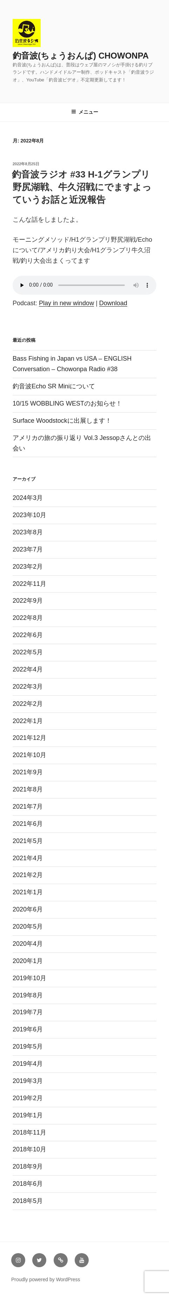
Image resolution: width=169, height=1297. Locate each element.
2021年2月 (28, 874)
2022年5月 (28, 652)
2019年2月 (28, 1098)
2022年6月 (28, 635)
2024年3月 (28, 497)
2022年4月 (28, 669)
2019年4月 (28, 1063)
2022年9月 (28, 600)
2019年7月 (28, 1012)
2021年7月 (28, 806)
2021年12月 (29, 737)
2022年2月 (28, 703)
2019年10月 (29, 978)
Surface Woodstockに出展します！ (62, 420)
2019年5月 (28, 1046)
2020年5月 (28, 926)
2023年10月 (29, 515)
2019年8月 (28, 995)
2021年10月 (29, 754)
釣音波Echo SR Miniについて (54, 386)
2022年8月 (28, 617)
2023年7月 (28, 549)
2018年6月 (28, 1183)
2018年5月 (28, 1200)
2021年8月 (28, 789)
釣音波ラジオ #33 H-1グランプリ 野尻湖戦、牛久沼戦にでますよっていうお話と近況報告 (81, 187)
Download (113, 303)
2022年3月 (28, 686)
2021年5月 (28, 840)
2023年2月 (28, 566)
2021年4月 (28, 858)
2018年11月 (29, 1132)
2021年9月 (28, 772)
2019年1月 (28, 1115)
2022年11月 (29, 583)
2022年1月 (28, 720)
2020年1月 (28, 960)
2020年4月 (28, 943)
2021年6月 (28, 823)
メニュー (84, 112)
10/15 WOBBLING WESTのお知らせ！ (67, 403)
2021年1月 (28, 892)
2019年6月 (28, 1029)
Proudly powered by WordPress (45, 1279)
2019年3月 (28, 1080)
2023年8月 (28, 532)
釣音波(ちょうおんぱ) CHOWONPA (81, 55)
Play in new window (66, 303)
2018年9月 (28, 1166)
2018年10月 (29, 1149)
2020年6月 (28, 909)
